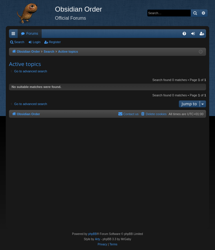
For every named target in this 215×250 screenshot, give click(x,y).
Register (55, 42)
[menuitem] (184, 33)
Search (19, 42)
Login (37, 42)
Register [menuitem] (203, 35)
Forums (32, 34)
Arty (97, 239)
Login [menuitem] (194, 35)
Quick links (14, 35)
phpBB (92, 234)
